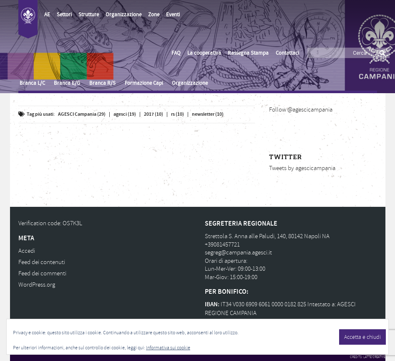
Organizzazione (123, 14)
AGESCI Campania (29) (82, 114)
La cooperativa (204, 53)
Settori (64, 14)
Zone (153, 14)
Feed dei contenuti (41, 262)
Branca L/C (32, 83)
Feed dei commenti (42, 273)
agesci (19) (124, 114)
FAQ (176, 53)
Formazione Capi (144, 83)
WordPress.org (36, 285)
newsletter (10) (208, 114)
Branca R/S (102, 83)
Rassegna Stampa (248, 53)
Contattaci (287, 53)
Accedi (26, 251)
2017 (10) (153, 114)
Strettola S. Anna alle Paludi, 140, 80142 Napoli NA (267, 236)
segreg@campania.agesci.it (238, 253)
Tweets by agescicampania (302, 168)
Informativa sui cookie (168, 348)
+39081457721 (222, 245)
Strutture (88, 14)
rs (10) (177, 114)
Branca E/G (67, 83)
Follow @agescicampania (300, 110)
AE (47, 14)
